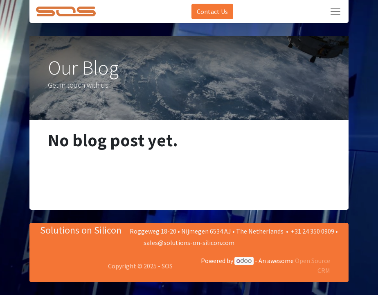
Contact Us (212, 11)
